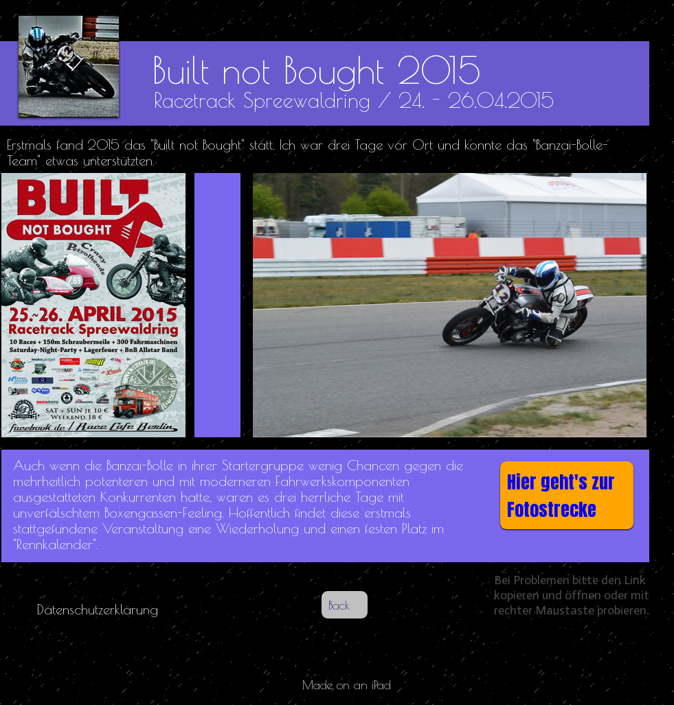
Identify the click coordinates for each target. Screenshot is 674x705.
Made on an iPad (346, 685)
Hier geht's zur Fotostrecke (561, 495)
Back (339, 605)
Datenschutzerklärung (97, 609)
